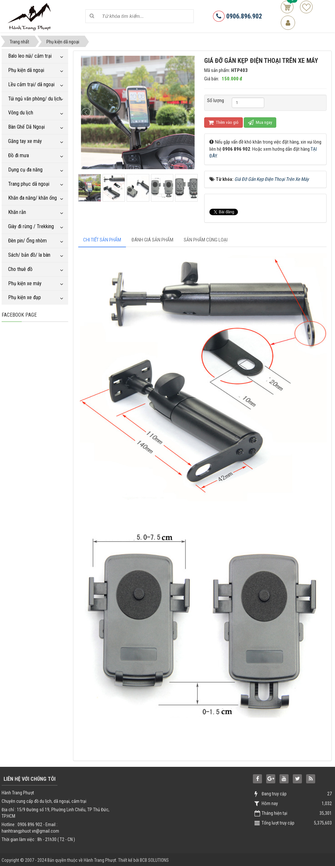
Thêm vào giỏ (223, 122)
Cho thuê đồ (20, 269)
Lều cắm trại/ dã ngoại (31, 84)
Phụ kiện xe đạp (24, 297)
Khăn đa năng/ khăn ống (32, 198)
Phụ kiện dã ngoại (26, 70)
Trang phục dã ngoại (28, 184)
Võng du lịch (20, 113)
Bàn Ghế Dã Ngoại (26, 127)
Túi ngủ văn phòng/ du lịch (34, 99)
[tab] (102, 240)
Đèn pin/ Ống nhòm (27, 241)
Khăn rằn (17, 212)
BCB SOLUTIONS (154, 860)
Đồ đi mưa (18, 155)
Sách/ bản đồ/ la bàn (29, 255)
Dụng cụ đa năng (25, 170)
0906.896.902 (237, 16)
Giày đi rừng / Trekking (31, 226)
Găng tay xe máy (25, 141)
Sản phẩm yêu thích (306, 7)
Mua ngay (260, 122)
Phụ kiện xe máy (25, 283)
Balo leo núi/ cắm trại (30, 56)
